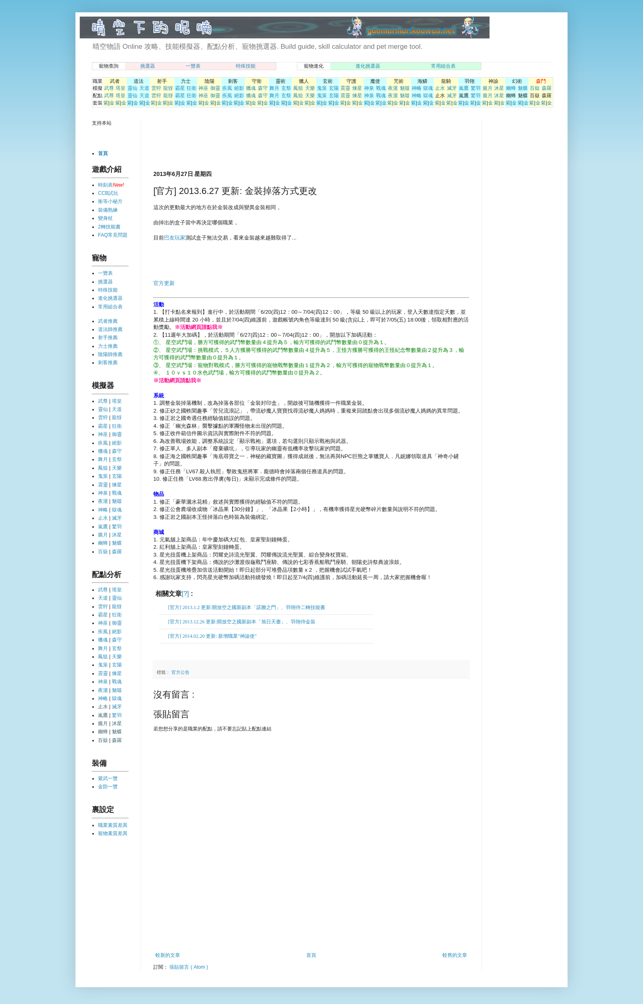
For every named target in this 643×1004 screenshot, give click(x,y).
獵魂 (251, 88)
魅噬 (405, 88)
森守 (263, 88)
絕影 (239, 88)
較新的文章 (167, 955)
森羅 (547, 88)
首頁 (311, 955)
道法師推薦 (110, 329)
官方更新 (164, 283)
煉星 (357, 88)
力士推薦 (108, 346)
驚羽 (476, 88)
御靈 (215, 88)
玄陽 (334, 88)
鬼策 (322, 88)
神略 (417, 88)
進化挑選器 (368, 66)
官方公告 (180, 672)
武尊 (109, 88)
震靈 (345, 88)
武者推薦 (108, 321)
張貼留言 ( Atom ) (188, 967)
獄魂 (428, 88)
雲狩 (156, 88)
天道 (144, 88)
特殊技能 (245, 66)
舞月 (274, 88)
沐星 (499, 88)
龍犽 (168, 88)
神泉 (369, 88)
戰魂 (381, 88)
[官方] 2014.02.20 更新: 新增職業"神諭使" (212, 636)
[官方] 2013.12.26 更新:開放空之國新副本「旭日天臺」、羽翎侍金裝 (241, 622)
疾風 (227, 88)
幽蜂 (511, 88)
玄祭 (286, 88)
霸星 (180, 88)
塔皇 (120, 88)
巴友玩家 (174, 238)
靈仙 (132, 88)
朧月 (488, 88)
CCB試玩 (108, 193)
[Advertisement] (249, 144)
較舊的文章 (454, 955)
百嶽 (535, 88)
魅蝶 (523, 88)
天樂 (310, 88)
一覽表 (193, 66)
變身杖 (105, 218)
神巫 (203, 88)
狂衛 (191, 88)
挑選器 (147, 66)
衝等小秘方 (110, 201)
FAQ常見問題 (113, 235)
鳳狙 (298, 88)
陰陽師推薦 (110, 354)
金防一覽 (108, 787)
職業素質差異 (113, 825)
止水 (440, 88)
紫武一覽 (108, 778)
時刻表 (105, 185)
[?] (185, 593)
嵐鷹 (464, 88)
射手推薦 (108, 337)
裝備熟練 (108, 210)
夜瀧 (393, 88)
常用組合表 (443, 66)
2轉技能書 (109, 227)
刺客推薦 (108, 362)
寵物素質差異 (113, 833)
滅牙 (452, 88)
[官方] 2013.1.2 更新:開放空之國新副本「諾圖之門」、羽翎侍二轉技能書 (246, 607)
